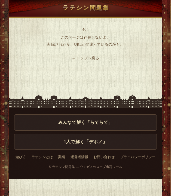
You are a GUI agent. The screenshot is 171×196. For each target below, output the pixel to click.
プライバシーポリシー (137, 157)
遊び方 (21, 157)
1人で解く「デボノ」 (85, 141)
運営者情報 (79, 157)
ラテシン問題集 (85, 7)
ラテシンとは (42, 157)
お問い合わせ (104, 157)
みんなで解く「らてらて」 (85, 122)
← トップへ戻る (85, 58)
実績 (61, 157)
